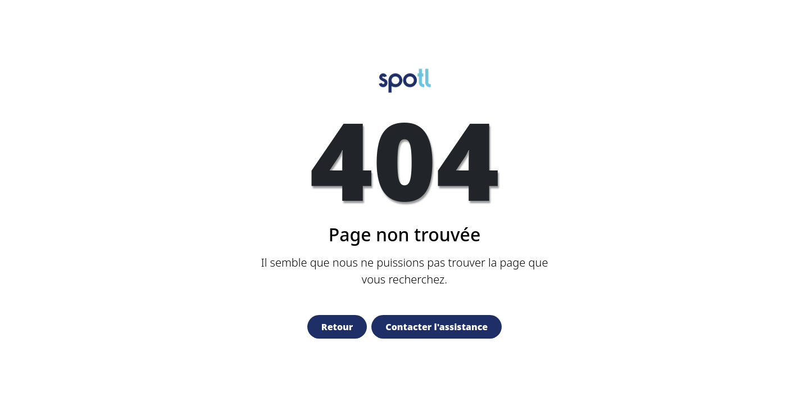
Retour (337, 327)
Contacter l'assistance (436, 327)
